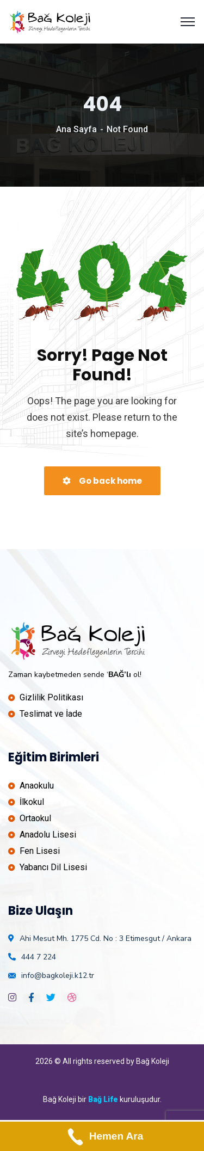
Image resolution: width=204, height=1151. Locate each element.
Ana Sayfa (76, 129)
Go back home (102, 481)
